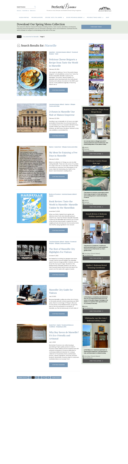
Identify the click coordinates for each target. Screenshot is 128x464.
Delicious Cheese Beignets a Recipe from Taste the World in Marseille (63, 62)
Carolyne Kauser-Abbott (63, 52)
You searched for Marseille (31, 37)
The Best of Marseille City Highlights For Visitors (62, 250)
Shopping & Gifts (61, 326)
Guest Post (57, 147)
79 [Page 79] (48, 377)
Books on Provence (55, 194)
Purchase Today (96, 27)
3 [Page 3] (36, 377)
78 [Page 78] (44, 377)
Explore (67, 104)
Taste (56, 54)
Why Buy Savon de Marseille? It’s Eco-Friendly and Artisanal (64, 335)
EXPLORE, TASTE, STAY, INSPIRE (53, 17)
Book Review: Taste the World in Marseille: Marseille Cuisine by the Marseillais (63, 204)
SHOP (107, 17)
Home (19, 37)
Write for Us (32, 10)
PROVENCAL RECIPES (37, 17)
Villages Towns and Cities (69, 147)
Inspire (51, 196)
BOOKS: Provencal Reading (74, 17)
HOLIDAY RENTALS (24, 17)
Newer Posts (22, 377)
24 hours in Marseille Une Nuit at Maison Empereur (62, 113)
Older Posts (56, 377)
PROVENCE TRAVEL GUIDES (94, 17)
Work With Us (25, 10)
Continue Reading (58, 90)
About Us (19, 10)
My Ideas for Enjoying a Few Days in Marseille (63, 154)
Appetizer (52, 52)
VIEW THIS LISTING (96, 154)
